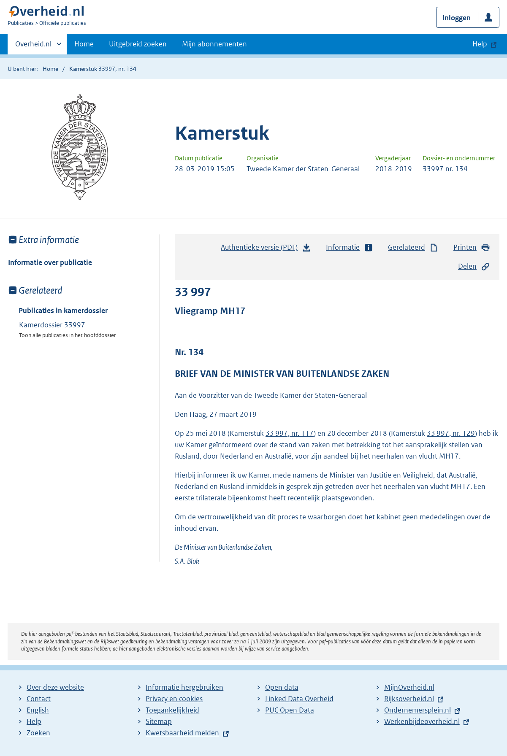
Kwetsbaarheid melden (182, 732)
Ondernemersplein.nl (417, 710)
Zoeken (38, 732)
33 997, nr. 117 (290, 433)
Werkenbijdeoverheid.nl (422, 721)
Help (34, 721)
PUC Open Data (289, 710)
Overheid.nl (33, 46)
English (38, 710)
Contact (39, 698)
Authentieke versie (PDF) (266, 249)
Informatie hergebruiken (184, 687)
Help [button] (479, 44)
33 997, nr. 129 (451, 433)
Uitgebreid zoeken (138, 44)
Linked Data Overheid (299, 698)
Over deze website (55, 687)
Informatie (349, 247)
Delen (474, 266)
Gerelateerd (413, 247)
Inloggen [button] (456, 17)
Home (84, 44)
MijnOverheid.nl (409, 687)
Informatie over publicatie (50, 262)
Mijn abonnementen (214, 44)
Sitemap (159, 721)
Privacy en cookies (174, 698)
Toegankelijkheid (172, 710)
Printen (471, 247)
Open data (281, 687)
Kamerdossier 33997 (52, 324)
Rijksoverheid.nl (409, 698)
